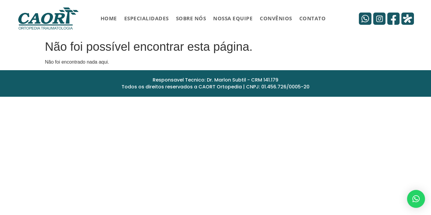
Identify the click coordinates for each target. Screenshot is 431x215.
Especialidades (146, 18)
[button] (416, 199)
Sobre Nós (191, 18)
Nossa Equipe (233, 18)
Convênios (276, 18)
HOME (109, 18)
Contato (312, 18)
